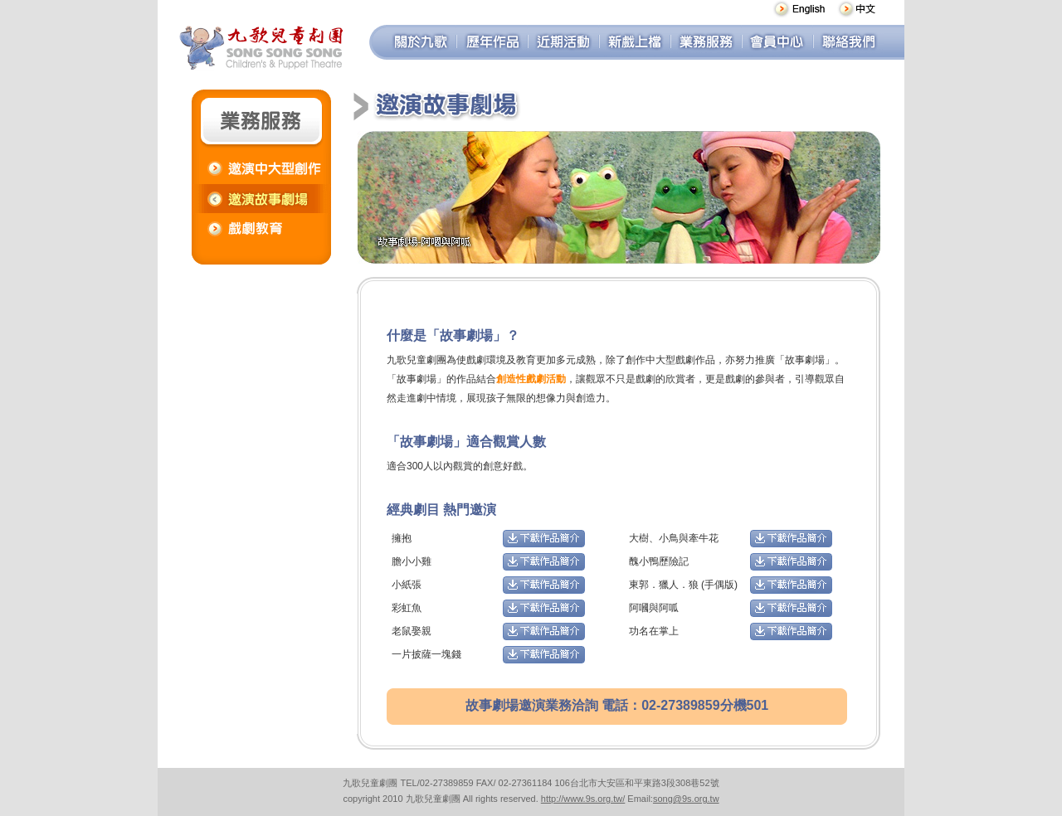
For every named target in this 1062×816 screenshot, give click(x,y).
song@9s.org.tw (686, 799)
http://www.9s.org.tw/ (583, 799)
